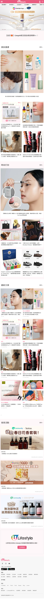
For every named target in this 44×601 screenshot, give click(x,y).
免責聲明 (18, 590)
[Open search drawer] (42, 1)
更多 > (41, 47)
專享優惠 (25, 576)
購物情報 (36, 574)
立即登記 (22, 547)
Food (15, 585)
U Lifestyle (3, 585)
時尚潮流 (11, 4)
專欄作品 (8, 576)
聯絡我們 (35, 590)
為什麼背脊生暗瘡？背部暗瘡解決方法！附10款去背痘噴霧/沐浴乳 (22, 96)
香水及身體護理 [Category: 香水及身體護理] (26, 311)
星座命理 (42, 4)
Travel (11, 585)
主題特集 (14, 576)
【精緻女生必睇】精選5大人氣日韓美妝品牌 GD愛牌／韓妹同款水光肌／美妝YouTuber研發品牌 (11, 314)
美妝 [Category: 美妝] (2, 372)
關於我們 (3, 590)
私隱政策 (29, 590)
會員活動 (19, 576)
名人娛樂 (27, 4)
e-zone (28, 585)
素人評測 (3, 576)
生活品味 (19, 4)
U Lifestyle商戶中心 (11, 590)
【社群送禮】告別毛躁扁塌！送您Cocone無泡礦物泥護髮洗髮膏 (17, 523)
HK (7, 585)
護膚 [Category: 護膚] (24, 341)
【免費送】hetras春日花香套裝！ (9, 453)
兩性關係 (30, 574)
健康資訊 (34, 4)
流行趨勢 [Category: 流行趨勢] (3, 311)
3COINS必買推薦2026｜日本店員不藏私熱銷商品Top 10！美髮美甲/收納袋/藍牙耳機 (10, 126)
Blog (24, 585)
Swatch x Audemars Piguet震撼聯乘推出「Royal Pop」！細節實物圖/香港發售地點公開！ (10, 273)
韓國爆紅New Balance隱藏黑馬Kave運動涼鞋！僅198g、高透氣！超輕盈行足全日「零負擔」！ (33, 273)
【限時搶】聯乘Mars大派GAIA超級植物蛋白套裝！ (14, 488)
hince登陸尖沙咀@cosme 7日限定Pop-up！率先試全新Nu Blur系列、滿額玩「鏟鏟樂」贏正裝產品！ (32, 406)
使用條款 (24, 590)
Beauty (19, 585)
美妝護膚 (4, 4)
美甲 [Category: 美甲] (2, 341)
